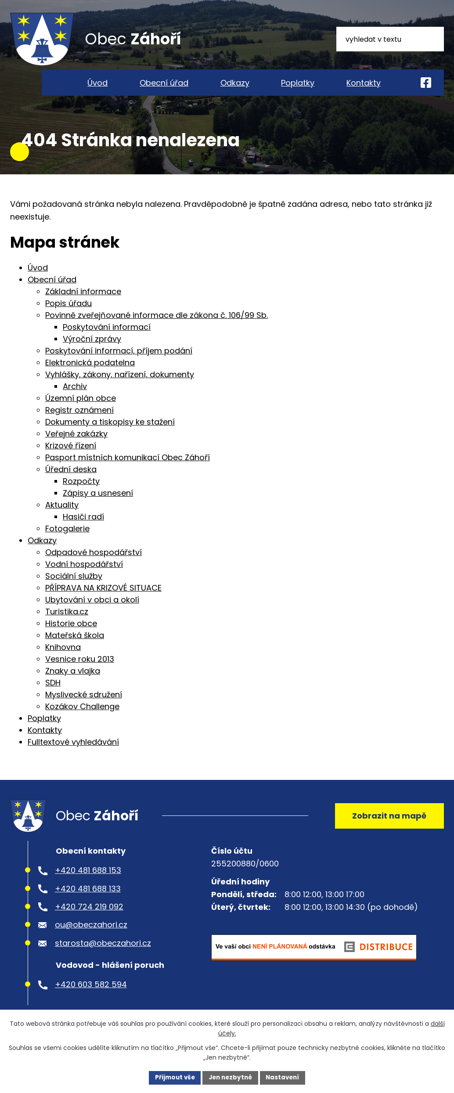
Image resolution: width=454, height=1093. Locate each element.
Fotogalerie (67, 539)
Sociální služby (73, 586)
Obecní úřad (164, 82)
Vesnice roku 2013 (79, 669)
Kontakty (363, 82)
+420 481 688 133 (88, 902)
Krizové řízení (70, 456)
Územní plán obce (80, 409)
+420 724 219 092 (89, 920)
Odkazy (234, 82)
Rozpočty (81, 492)
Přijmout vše (172, 1077)
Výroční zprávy (92, 349)
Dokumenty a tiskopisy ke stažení (110, 432)
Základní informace (83, 302)
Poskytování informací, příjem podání (118, 361)
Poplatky (297, 82)
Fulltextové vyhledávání (73, 752)
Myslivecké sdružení (83, 705)
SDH (53, 693)
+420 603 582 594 (91, 998)
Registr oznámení (79, 420)
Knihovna (63, 658)
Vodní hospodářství (84, 575)
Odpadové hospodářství (93, 563)
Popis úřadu (68, 314)
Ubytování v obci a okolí (92, 610)
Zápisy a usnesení (98, 503)
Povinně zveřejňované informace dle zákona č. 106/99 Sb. (156, 326)
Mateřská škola (74, 646)
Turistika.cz (66, 622)
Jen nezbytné (230, 1077)
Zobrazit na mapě (388, 827)
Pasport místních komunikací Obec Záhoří (127, 468)
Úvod (97, 82)
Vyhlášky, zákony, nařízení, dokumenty (119, 385)
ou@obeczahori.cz (91, 939)
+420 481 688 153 (88, 884)
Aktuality (62, 515)
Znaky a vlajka (72, 681)
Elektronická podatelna (90, 373)
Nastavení (285, 1077)
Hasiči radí (83, 527)
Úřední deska (71, 480)
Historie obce (71, 634)
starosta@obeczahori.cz (103, 957)
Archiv (75, 397)
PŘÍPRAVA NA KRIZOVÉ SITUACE (103, 598)
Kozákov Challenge (82, 717)
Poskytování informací (107, 337)
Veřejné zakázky (76, 444)
